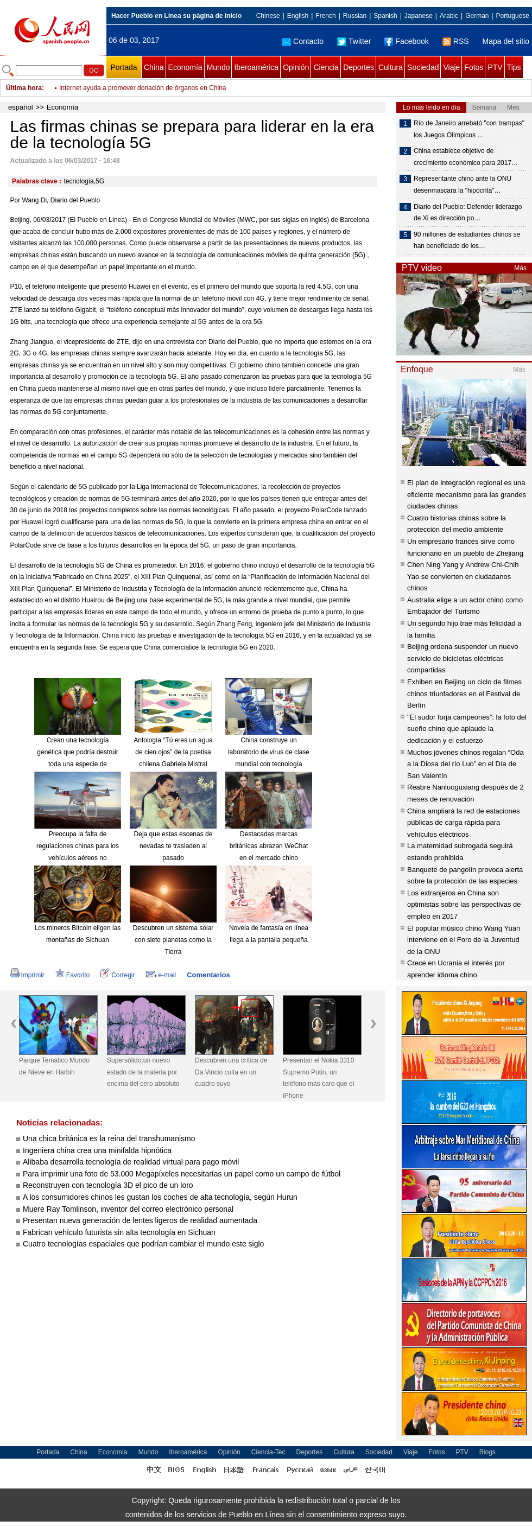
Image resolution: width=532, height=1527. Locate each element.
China (154, 67)
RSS (455, 41)
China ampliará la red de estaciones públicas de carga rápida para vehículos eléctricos (463, 822)
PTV (494, 67)
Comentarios (208, 975)
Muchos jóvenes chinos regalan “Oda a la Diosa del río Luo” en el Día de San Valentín (465, 764)
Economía (185, 67)
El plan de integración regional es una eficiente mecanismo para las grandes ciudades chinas (466, 494)
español (20, 107)
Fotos (473, 67)
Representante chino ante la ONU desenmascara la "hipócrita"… (462, 184)
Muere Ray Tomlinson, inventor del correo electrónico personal (128, 1209)
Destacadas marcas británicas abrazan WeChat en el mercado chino (269, 845)
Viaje (451, 67)
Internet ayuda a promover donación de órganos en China (142, 88)
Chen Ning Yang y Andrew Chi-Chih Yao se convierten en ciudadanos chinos (462, 576)
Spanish (385, 16)
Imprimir (27, 975)
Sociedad (423, 67)
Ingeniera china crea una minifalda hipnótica (97, 1150)
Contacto (303, 41)
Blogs (487, 1452)
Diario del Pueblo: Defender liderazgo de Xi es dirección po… (468, 212)
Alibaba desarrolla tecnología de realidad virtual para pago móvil (132, 1161)
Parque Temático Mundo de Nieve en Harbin (54, 1066)
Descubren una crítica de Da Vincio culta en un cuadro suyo (231, 1072)
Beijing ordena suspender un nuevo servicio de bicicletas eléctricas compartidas (462, 658)
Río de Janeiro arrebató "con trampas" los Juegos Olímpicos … (469, 129)
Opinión (296, 67)
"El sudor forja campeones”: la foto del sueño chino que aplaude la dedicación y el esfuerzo (467, 729)
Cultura (390, 67)
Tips (514, 67)
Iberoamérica (256, 67)
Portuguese (512, 16)
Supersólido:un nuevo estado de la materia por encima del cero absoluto (143, 1072)
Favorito (72, 975)
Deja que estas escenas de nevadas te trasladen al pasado (173, 845)
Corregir (117, 975)
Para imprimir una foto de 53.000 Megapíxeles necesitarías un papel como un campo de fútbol (181, 1173)
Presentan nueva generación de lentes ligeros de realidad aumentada (140, 1220)
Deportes (358, 67)
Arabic (449, 16)
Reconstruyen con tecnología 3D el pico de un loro (109, 1185)
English (297, 16)
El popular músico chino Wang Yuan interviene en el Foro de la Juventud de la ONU (463, 940)
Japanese (418, 16)
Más (520, 268)
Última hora (24, 88)
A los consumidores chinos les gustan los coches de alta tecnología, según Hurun (160, 1197)
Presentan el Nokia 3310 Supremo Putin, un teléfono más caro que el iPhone (318, 1078)
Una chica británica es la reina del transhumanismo (109, 1138)
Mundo (218, 67)
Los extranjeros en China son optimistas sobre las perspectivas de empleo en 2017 (464, 904)
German (477, 16)
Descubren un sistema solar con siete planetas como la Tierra (173, 939)
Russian (354, 16)
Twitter (354, 41)
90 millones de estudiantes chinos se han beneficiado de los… (467, 240)
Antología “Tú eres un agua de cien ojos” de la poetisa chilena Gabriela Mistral (173, 751)
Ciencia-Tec (268, 1452)
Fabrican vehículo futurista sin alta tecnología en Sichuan (119, 1232)
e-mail (161, 975)
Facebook (406, 41)
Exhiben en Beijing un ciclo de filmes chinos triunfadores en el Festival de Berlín (464, 693)
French (325, 16)
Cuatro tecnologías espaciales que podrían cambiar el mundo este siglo (143, 1243)
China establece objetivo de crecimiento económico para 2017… (466, 157)
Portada (123, 67)
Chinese (268, 16)
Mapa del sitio (506, 41)
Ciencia (326, 67)
